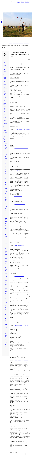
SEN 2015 (6, 312)
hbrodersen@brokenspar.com (21, 148)
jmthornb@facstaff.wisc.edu (21, 360)
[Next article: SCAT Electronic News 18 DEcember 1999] (28, 454)
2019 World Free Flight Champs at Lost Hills (5, 109)
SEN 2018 (6, 176)
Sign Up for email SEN (4, 92)
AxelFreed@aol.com (19, 276)
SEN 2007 (6, 206)
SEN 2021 (6, 154)
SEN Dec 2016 (6, 244)
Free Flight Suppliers (5, 131)
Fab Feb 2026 (4, 64)
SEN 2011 (6, 342)
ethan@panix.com (19, 170)
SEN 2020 (6, 169)
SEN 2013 (6, 327)
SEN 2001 (6, 268)
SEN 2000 (6, 276)
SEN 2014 (6, 319)
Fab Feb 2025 (4, 83)
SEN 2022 (6, 146)
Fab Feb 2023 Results (5, 71)
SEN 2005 (6, 228)
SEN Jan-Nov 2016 (6, 301)
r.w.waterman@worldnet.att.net (22, 129)
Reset (22, 2)
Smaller (27, 2)
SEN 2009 (6, 191)
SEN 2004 (6, 253)
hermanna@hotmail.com (20, 204)
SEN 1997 (6, 213)
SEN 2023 (4, 78)
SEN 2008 (6, 198)
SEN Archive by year (18, 43)
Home (10, 43)
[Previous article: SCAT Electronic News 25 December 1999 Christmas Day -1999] (23, 454)
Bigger (18, 2)
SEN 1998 (6, 291)
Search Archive (5, 124)
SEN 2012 (6, 334)
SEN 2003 (6, 235)
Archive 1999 (18, 63)
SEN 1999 (26, 43)
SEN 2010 (6, 349)
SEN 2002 (6, 261)
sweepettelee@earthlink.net (21, 325)
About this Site (4, 99)
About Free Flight (4, 119)
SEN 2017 (6, 183)
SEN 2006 (6, 221)
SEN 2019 (6, 161)
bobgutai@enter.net (19, 245)
